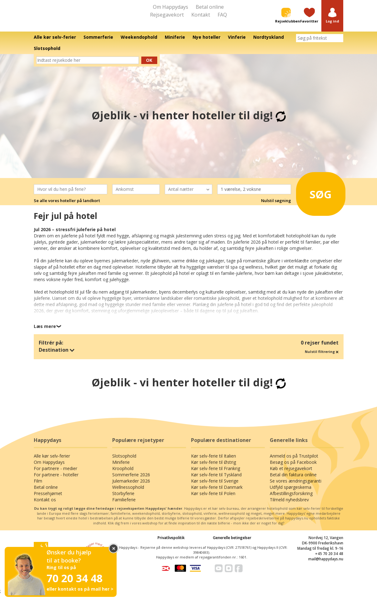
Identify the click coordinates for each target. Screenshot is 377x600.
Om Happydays (170, 6)
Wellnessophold (128, 493)
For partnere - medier (55, 474)
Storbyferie (123, 499)
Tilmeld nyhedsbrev (289, 505)
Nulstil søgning (276, 206)
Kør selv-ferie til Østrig (213, 468)
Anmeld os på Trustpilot (294, 462)
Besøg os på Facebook (293, 468)
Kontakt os (45, 505)
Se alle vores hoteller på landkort (67, 206)
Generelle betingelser (232, 543)
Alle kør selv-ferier (52, 462)
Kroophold (122, 474)
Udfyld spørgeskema (290, 493)
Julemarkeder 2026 (131, 487)
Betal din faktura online (293, 480)
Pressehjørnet (48, 499)
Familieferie (124, 505)
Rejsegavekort (167, 14)
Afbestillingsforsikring (291, 499)
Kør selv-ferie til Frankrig (215, 474)
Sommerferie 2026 (131, 480)
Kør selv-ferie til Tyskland (216, 480)
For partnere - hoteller (56, 480)
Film (38, 487)
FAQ (222, 14)
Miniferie (121, 468)
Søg (318, 198)
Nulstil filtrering (322, 357)
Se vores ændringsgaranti (295, 487)
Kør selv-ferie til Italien (213, 462)
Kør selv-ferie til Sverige (215, 487)
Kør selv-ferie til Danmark (217, 493)
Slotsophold (124, 462)
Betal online (210, 6)
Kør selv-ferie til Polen (213, 499)
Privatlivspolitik (171, 543)
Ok (149, 66)
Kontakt (200, 14)
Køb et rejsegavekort (291, 474)
